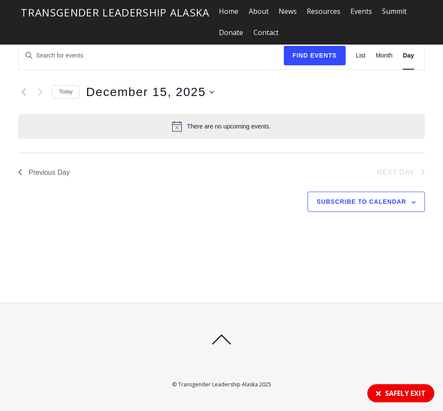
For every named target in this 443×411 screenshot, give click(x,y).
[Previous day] (23, 92)
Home (228, 11)
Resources (323, 11)
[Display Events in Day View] (408, 55)
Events (361, 11)
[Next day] (40, 92)
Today (66, 92)
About (259, 11)
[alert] (221, 126)
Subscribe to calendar (361, 201)
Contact (266, 32)
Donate (231, 32)
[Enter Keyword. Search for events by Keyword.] (92, 55)
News (288, 11)
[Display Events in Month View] (384, 55)
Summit (394, 11)
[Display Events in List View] (361, 55)
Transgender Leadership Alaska (218, 384)
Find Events (314, 55)
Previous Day (44, 172)
